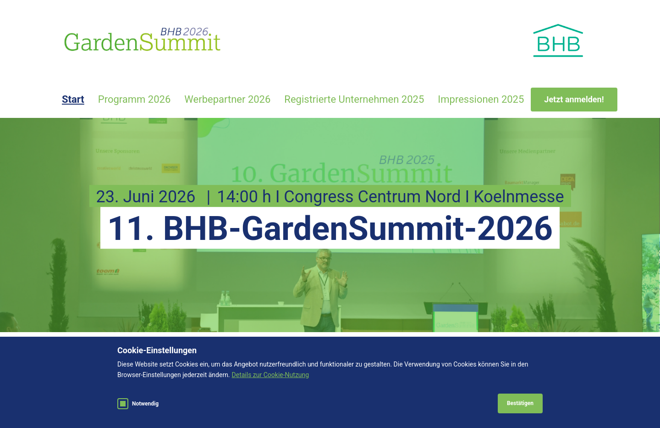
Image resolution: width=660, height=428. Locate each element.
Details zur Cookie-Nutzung (270, 374)
